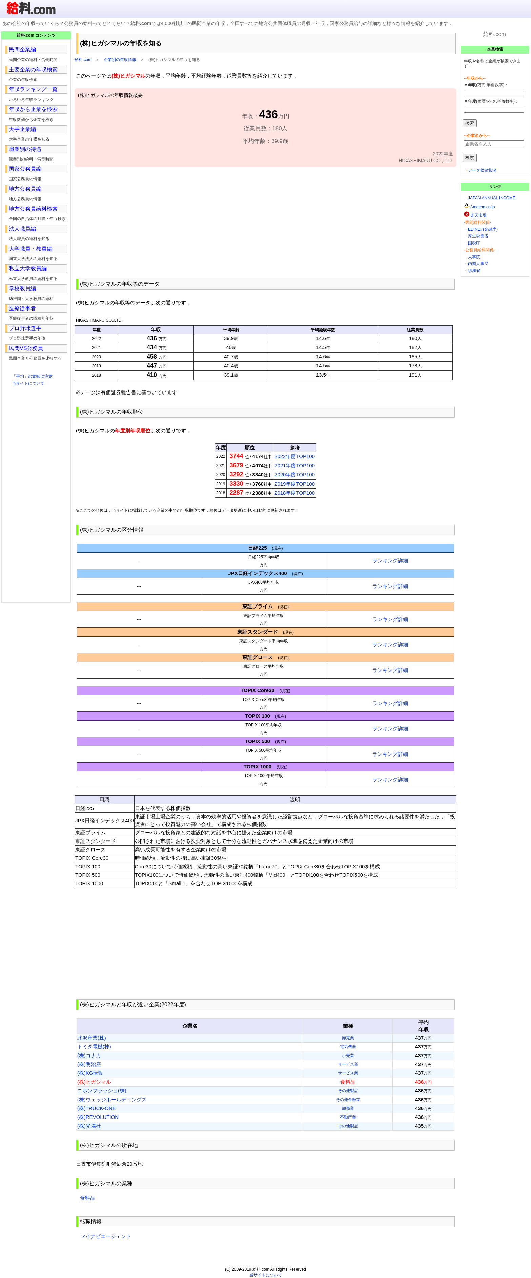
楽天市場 (478, 215)
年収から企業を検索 (33, 109)
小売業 (348, 1055)
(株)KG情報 (90, 1073)
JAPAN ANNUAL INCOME (491, 198)
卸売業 (348, 1038)
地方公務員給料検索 (33, 209)
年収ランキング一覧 (33, 89)
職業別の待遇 (25, 149)
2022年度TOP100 (294, 456)
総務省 (474, 270)
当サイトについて (28, 383)
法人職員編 (22, 229)
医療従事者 (22, 308)
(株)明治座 (89, 1064)
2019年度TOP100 (294, 484)
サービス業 (348, 1064)
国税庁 (474, 243)
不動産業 (348, 1117)
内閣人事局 (478, 263)
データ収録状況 (482, 170)
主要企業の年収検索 (33, 69)
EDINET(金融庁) (483, 229)
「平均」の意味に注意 (32, 376)
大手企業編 (22, 129)
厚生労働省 (478, 236)
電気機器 (348, 1046)
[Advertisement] (265, 222)
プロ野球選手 (25, 328)
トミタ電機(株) (94, 1046)
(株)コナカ (89, 1055)
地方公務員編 (25, 189)
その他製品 (348, 1090)
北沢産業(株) (91, 1038)
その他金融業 (348, 1099)
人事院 (474, 257)
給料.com (83, 59)
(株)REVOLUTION (98, 1117)
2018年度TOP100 (294, 493)
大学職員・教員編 (30, 249)
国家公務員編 (25, 169)
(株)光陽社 (89, 1126)
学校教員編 (22, 288)
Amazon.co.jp (482, 207)
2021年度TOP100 (294, 465)
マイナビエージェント (105, 1236)
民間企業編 (22, 49)
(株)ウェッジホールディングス (112, 1099)
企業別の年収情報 (120, 59)
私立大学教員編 (28, 268)
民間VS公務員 (26, 348)
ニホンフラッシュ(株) (101, 1090)
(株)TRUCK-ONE (96, 1108)
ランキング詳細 (390, 560)
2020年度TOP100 (294, 474)
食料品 (87, 1198)
